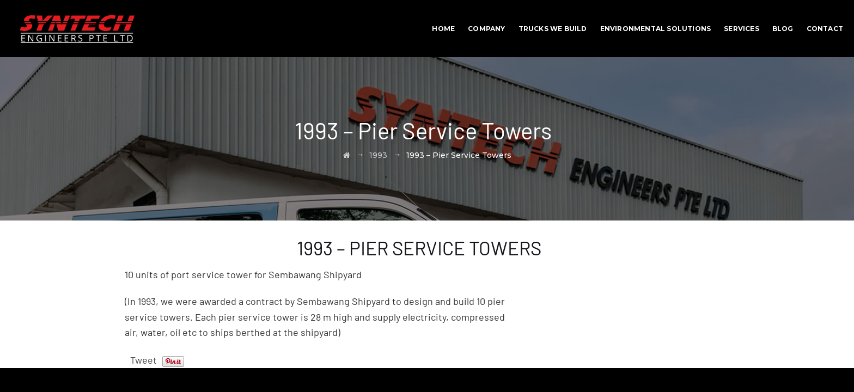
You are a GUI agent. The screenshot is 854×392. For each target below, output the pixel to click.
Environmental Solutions (655, 28)
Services (741, 28)
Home (443, 28)
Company (486, 28)
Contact (825, 28)
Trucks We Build (552, 28)
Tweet (143, 360)
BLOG (783, 28)
